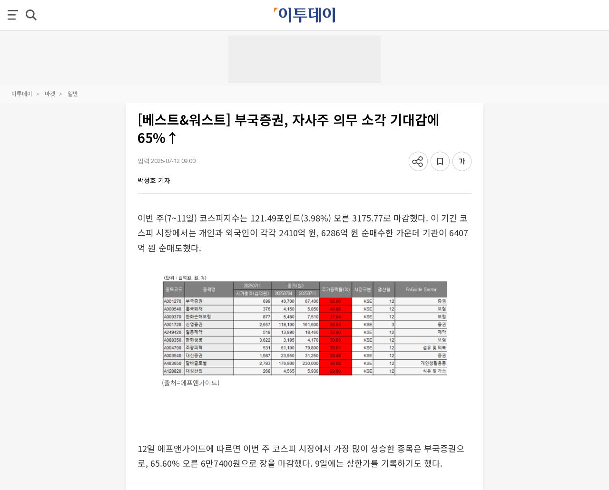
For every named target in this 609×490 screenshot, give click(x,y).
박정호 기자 (154, 180)
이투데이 (21, 93)
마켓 (50, 93)
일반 (73, 93)
